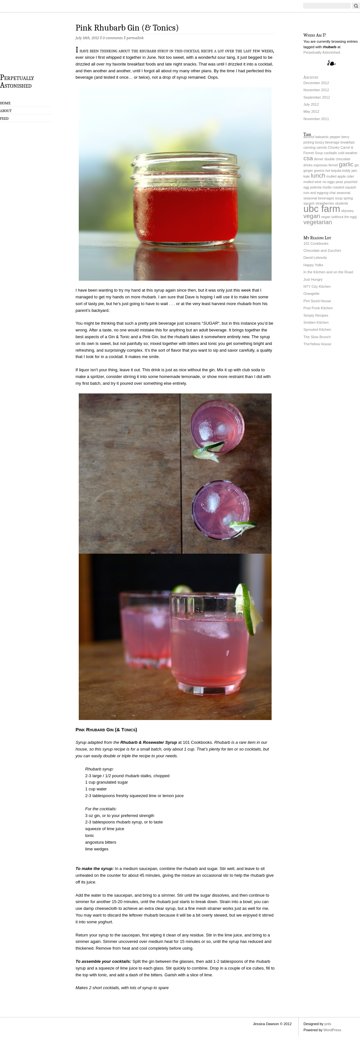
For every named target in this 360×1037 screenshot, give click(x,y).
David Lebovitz (315, 257)
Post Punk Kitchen (318, 308)
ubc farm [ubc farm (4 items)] (321, 208)
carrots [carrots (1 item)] (321, 147)
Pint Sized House (317, 301)
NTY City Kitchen (317, 286)
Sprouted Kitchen (317, 329)
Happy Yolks (313, 265)
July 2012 (311, 104)
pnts (327, 1024)
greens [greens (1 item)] (319, 170)
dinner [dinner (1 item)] (319, 159)
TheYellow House (317, 344)
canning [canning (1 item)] (309, 147)
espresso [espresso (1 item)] (321, 165)
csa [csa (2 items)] (308, 158)
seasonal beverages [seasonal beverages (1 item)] (318, 198)
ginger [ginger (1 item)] (308, 170)
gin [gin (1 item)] (357, 165)
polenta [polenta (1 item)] (315, 187)
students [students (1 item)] (341, 203)
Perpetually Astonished (17, 81)
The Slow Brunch (317, 337)
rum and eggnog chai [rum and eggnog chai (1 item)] (319, 193)
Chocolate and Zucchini (322, 250)
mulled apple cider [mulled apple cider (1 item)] (340, 176)
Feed (4, 118)
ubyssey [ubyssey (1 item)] (347, 211)
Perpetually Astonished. (322, 52)
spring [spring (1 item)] (348, 198)
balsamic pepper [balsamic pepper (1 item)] (327, 137)
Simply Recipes (315, 315)
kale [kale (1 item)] (306, 176)
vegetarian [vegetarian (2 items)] (317, 222)
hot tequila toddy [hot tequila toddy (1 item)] (337, 170)
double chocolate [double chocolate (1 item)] (337, 159)
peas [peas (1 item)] (339, 182)
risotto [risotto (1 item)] (327, 187)
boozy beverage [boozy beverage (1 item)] (327, 142)
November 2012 (316, 90)
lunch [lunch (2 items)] (318, 175)
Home (5, 103)
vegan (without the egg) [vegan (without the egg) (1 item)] (339, 217)
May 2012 (311, 111)
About (6, 111)
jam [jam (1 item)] (354, 170)
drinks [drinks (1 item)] (307, 165)
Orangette (311, 293)
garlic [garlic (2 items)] (346, 164)
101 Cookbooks (315, 243)
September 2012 (316, 97)
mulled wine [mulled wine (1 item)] (312, 182)
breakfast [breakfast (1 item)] (347, 142)
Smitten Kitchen (315, 322)
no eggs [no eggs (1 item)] (328, 182)
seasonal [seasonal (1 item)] (343, 193)
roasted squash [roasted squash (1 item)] (344, 187)
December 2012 (316, 83)
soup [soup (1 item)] (339, 198)
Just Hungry (313, 279)
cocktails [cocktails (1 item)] (330, 153)
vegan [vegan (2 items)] (311, 216)
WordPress (332, 1030)
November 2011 (316, 119)
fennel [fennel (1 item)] (333, 165)
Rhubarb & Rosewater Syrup (148, 742)
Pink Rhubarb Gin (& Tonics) (127, 28)
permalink (135, 37)
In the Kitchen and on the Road (328, 272)
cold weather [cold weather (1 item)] (347, 153)
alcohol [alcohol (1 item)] (308, 137)
